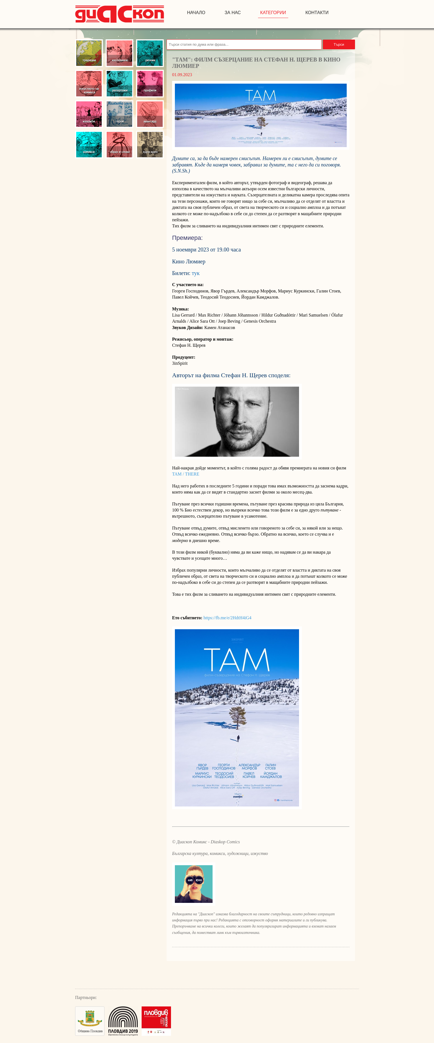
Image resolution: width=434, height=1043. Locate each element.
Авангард (150, 114)
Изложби (89, 114)
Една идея (150, 144)
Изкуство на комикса (89, 83)
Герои (119, 114)
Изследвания (119, 53)
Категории (273, 12)
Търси (339, 44)
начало (196, 12)
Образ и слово (119, 144)
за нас (233, 12)
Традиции (89, 53)
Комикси (89, 144)
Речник (150, 53)
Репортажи (119, 83)
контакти (317, 12)
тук (196, 273)
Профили (150, 83)
